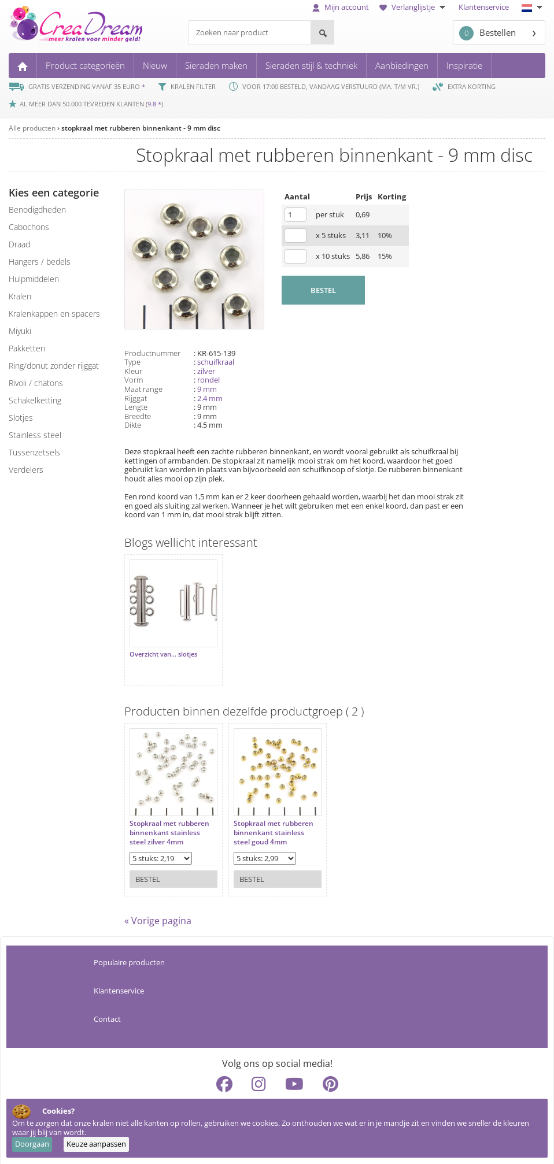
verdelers (26, 469)
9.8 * (154, 103)
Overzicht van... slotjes (163, 648)
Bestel (147, 867)
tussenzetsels (34, 452)
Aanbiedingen (402, 65)
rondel (208, 380)
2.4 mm (210, 398)
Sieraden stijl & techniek (311, 65)
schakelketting (35, 400)
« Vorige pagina (157, 915)
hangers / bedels (40, 261)
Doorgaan (32, 1144)
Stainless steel (35, 434)
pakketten (27, 348)
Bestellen (487, 33)
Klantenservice (484, 7)
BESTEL (323, 290)
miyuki (20, 330)
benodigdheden (37, 209)
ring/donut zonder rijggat (54, 365)
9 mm (207, 389)
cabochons (29, 226)
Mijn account (340, 7)
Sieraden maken (216, 65)
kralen (20, 296)
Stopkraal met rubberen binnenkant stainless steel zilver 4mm (169, 821)
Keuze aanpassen (96, 1144)
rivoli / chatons (36, 382)
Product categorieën (85, 65)
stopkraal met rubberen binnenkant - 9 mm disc (140, 128)
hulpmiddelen (34, 278)
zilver (206, 371)
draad (19, 244)
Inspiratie (464, 65)
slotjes (21, 417)
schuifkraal (215, 362)
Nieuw (155, 65)
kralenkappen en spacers (54, 313)
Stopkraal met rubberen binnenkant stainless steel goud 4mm (268, 821)
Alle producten (32, 128)
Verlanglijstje (413, 7)
